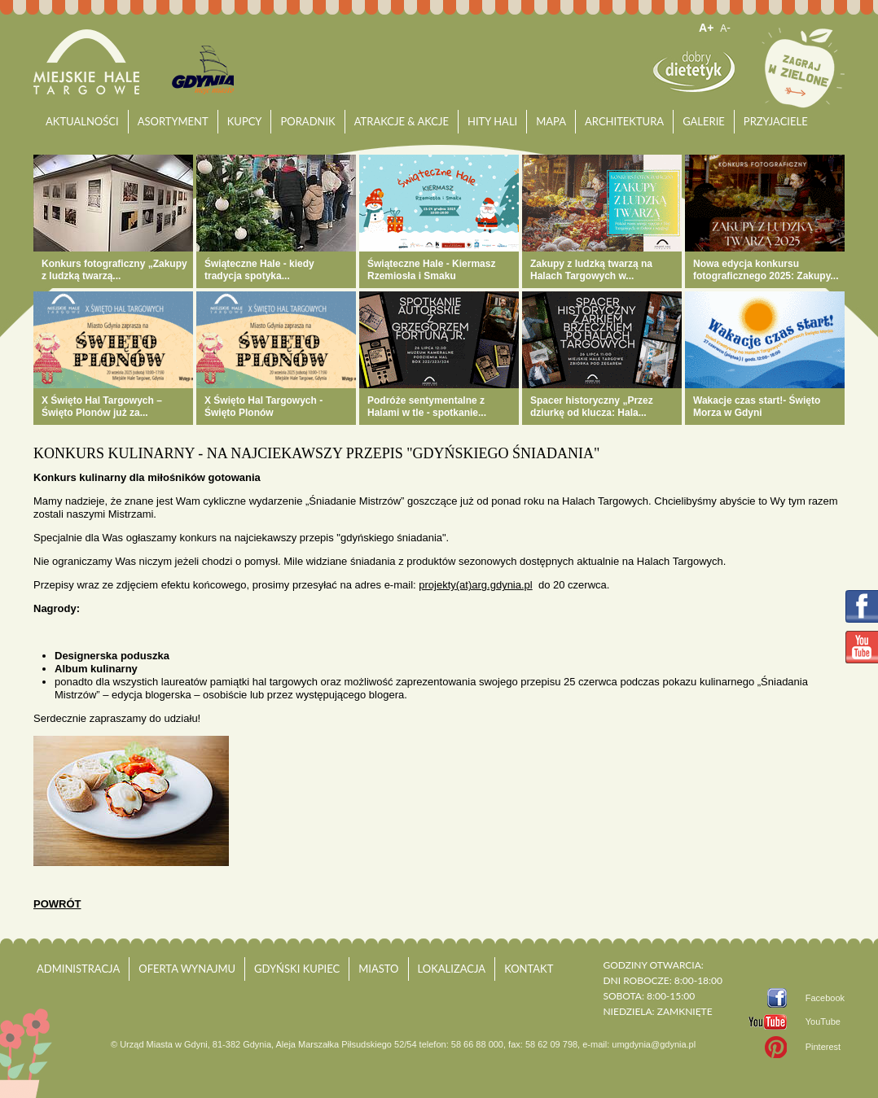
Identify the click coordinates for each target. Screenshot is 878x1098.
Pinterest (823, 1047)
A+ (706, 27)
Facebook (825, 998)
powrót (57, 904)
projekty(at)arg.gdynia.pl (475, 585)
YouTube (823, 1021)
